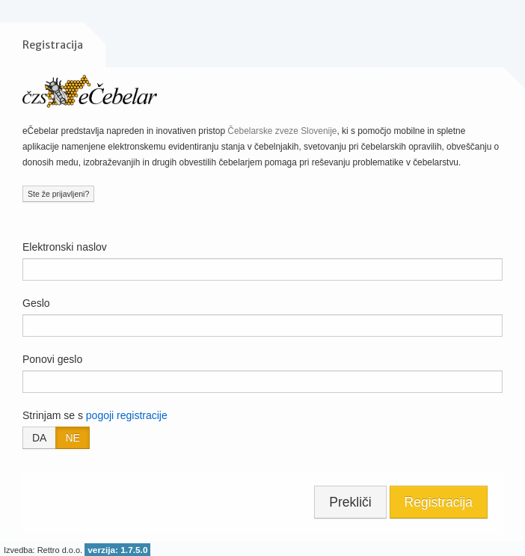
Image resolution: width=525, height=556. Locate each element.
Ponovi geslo (52, 359)
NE (72, 438)
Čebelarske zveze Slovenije (282, 131)
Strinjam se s (95, 415)
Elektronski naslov (64, 247)
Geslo (36, 303)
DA (39, 438)
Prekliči (350, 502)
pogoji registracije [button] (127, 415)
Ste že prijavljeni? (58, 193)
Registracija (439, 502)
